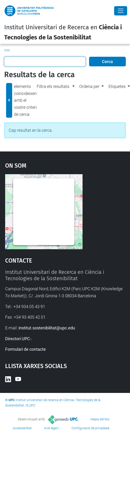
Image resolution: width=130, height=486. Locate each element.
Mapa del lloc (99, 419)
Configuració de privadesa (90, 428)
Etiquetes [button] (117, 86)
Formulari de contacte (25, 349)
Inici (7, 50)
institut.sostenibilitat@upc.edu (46, 327)
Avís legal (51, 428)
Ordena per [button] (89, 86)
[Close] (120, 10)
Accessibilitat (22, 428)
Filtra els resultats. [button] (53, 86)
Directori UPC (17, 338)
